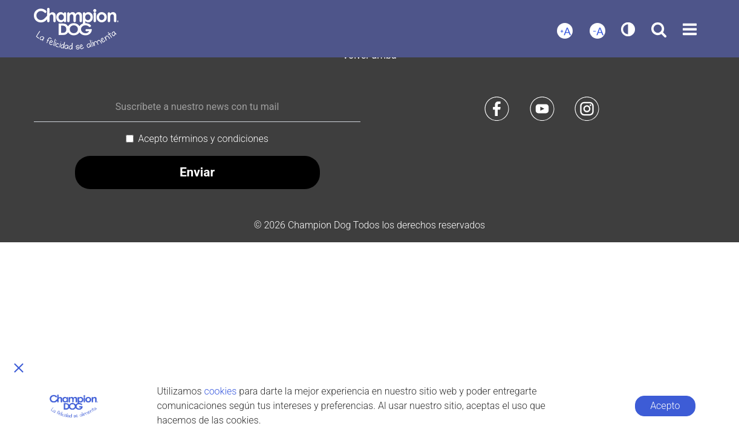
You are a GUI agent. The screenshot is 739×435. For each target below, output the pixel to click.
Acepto (665, 405)
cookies (220, 391)
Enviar (197, 172)
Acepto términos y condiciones (203, 138)
